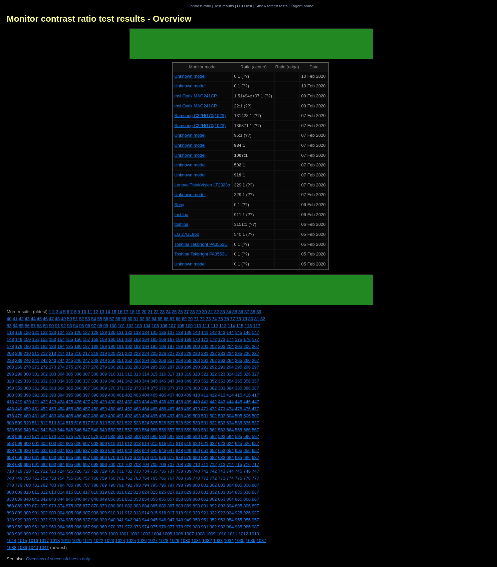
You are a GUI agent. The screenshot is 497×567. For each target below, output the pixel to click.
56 (105, 318)
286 (162, 367)
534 (230, 422)
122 (44, 332)
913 (137, 512)
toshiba (181, 214)
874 (61, 505)
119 (18, 332)
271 (35, 367)
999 (103, 533)
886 (162, 505)
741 (205, 471)
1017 (44, 540)
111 (206, 325)
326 (247, 374)
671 (120, 457)
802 (213, 485)
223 (137, 353)
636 (78, 450)
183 (52, 346)
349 (188, 381)
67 (172, 318)
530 (196, 422)
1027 (153, 540)
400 (111, 395)
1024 (120, 540)
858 (179, 499)
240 (27, 360)
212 (44, 353)
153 (52, 339)
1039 (22, 547)
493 (137, 415)
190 (111, 346)
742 (213, 471)
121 (35, 332)
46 (45, 318)
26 (180, 311)
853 (137, 499)
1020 (76, 540)
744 (230, 471)
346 (162, 381)
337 (86, 381)
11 (89, 311)
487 (86, 415)
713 (221, 464)
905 (69, 512)
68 (178, 318)
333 (52, 381)
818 (94, 492)
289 (188, 367)
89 (45, 325)
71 (196, 318)
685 (238, 457)
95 (81, 325)
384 (230, 388)
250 (111, 360)
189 (103, 346)
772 (213, 478)
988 (10, 533)
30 (204, 311)
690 (27, 464)
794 (145, 485)
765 (154, 478)
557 (171, 429)
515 (69, 422)
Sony (179, 204)
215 (69, 353)
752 (44, 478)
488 (94, 415)
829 (188, 492)
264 (230, 360)
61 (136, 318)
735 (154, 471)
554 (145, 429)
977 (171, 526)
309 (103, 374)
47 (51, 318)
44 (33, 318)
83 (9, 325)
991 (35, 533)
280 (111, 367)
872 (44, 505)
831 (205, 492)
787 (86, 485)
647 (171, 450)
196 (162, 346)
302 (44, 374)
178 (10, 346)
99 (105, 325)
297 (255, 367)
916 (162, 512)
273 (52, 367)
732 (129, 471)
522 (129, 422)
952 (213, 519)
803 (221, 485)
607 (86, 443)
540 (27, 429)
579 (103, 436)
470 (196, 408)
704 (145, 464)
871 (35, 505)
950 (196, 519)
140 (196, 332)
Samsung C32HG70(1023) (200, 115)
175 (238, 339)
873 (52, 505)
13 (101, 311)
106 (164, 325)
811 (35, 492)
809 (18, 492)
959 (18, 526)
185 (69, 346)
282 (129, 367)
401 (120, 395)
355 (238, 381)
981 (205, 526)
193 (137, 346)
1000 (113, 533)
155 (69, 339)
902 (44, 512)
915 (154, 512)
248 (94, 360)
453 (52, 408)
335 (69, 381)
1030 (185, 540)
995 (69, 533)
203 (221, 346)
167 (171, 339)
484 (61, 415)
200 (196, 346)
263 (221, 360)
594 (230, 436)
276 (78, 367)
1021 (87, 540)
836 (247, 492)
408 (179, 395)
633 (52, 450)
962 (44, 526)
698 (94, 464)
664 (61, 457)
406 (162, 395)
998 (94, 533)
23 (162, 311)
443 (221, 401)
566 (247, 429)
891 (205, 505)
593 (221, 436)
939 (103, 519)
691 (35, 464)
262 (213, 360)
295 (238, 367)
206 (247, 346)
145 (238, 332)
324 (230, 374)
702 (129, 464)
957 (255, 519)
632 (44, 450)
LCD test (244, 6)
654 (230, 450)
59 (123, 318)
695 (69, 464)
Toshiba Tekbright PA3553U (200, 244)
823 (137, 492)
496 (162, 415)
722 (44, 471)
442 (213, 401)
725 (69, 471)
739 (188, 471)
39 (258, 311)
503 (221, 415)
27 (186, 311)
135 (154, 332)
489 (103, 415)
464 (145, 408)
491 (120, 415)
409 (188, 395)
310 (111, 374)
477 (255, 408)
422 (44, 401)
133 (137, 332)
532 (213, 422)
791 (120, 485)
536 (247, 422)
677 (171, 457)
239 (18, 360)
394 (61, 395)
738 (179, 471)
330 (27, 381)
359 (18, 388)
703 (137, 464)
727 (86, 471)
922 (213, 512)
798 (179, 485)
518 (94, 422)
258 (179, 360)
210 (27, 353)
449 (18, 408)
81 (256, 318)
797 (171, 485)
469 (188, 408)
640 (111, 450)
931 (35, 519)
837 (255, 492)
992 (44, 533)
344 (145, 381)
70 (190, 318)
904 (61, 512)
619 (188, 443)
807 (255, 485)
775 (238, 478)
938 (94, 519)
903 (52, 512)
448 (10, 408)
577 (86, 436)
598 (10, 443)
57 (111, 318)
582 (129, 436)
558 (179, 429)
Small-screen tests (271, 6)
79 (244, 318)
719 (18, 471)
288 (179, 367)
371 (120, 388)
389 (18, 395)
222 (129, 353)
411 (205, 395)
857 (171, 499)
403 (137, 395)
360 (27, 388)
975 (154, 526)
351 (205, 381)
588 (179, 436)
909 (103, 512)
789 (103, 485)
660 (27, 457)
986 (247, 526)
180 (27, 346)
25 (174, 311)
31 (210, 311)
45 (39, 318)
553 (137, 429)
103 (138, 325)
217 (86, 353)
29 (198, 311)
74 (214, 318)
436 (162, 401)
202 (213, 346)
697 (86, 464)
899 (18, 512)
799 (188, 485)
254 (145, 360)
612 (129, 443)
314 (145, 374)
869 (18, 505)
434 (145, 401)
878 (94, 505)
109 (189, 325)
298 (10, 374)
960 (27, 526)
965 (69, 526)
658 (10, 457)
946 (162, 519)
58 (117, 318)
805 (238, 485)
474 (230, 408)
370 (111, 388)
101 (121, 325)
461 (120, 408)
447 (255, 401)
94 (75, 325)
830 (196, 492)
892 (213, 505)
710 (196, 464)
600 (27, 443)
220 (111, 353)
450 (27, 408)
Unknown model (189, 76)
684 (230, 457)
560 (196, 429)
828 (179, 492)
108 (180, 325)
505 (238, 415)
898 (10, 512)
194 (145, 346)
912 (129, 512)
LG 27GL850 (186, 234)
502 (213, 415)
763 (137, 478)
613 (137, 443)
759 (103, 478)
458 (94, 408)
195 (154, 346)
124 (61, 332)
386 (247, 388)
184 (61, 346)
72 (202, 318)
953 (221, 519)
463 (137, 408)
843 (52, 499)
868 (10, 505)
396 (78, 395)
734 (145, 471)
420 (27, 401)
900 (27, 512)
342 (129, 381)
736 (162, 471)
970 (111, 526)
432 (129, 401)
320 (196, 374)
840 (27, 499)
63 (148, 318)
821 (120, 492)
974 (145, 526)
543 (52, 429)
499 (188, 415)
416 (247, 395)
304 (61, 374)
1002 (135, 533)
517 (86, 422)
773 (221, 478)
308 (94, 374)
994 (61, 533)
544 (61, 429)
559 (188, 429)
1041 (44, 547)
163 (137, 339)
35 (234, 311)
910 (111, 512)
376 (162, 388)
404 (145, 395)
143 (221, 332)
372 (129, 388)
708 (179, 464)
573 (52, 436)
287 (171, 367)
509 (18, 422)
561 (205, 429)
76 (226, 318)
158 (94, 339)
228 (179, 353)
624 (230, 443)
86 (27, 325)
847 (86, 499)
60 (130, 318)
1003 (146, 533)
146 (247, 332)
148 (10, 339)
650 (196, 450)
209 (18, 353)
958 (10, 526)
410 (196, 395)
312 (129, 374)
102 (130, 325)
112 (214, 325)
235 (238, 353)
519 (103, 422)
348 (179, 381)
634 (61, 450)
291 (205, 367)
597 (255, 436)
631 (35, 450)
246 (78, 360)
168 (179, 339)
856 (162, 499)
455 (69, 408)
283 (137, 367)
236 (247, 353)
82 (262, 318)
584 (145, 436)
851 (120, 499)
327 (255, 374)
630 (27, 450)
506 (247, 415)
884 (145, 505)
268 (10, 367)
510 (27, 422)
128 (94, 332)
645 (154, 450)
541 (35, 429)
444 (230, 401)
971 (120, 526)
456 (78, 408)
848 (94, 499)
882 (129, 505)
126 (78, 332)
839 (18, 499)
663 (52, 457)
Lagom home (302, 6)
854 (145, 499)
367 (86, 388)
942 (129, 519)
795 (154, 485)
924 (230, 512)
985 (238, 526)
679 (188, 457)
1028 (164, 540)
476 (247, 408)
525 (154, 422)
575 (69, 436)
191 (120, 346)
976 (162, 526)
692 (44, 464)
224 (145, 353)
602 (44, 443)
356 (247, 381)
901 (35, 512)
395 (69, 395)
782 (44, 485)
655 (238, 450)
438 (179, 401)
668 (94, 457)
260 (196, 360)
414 (230, 395)
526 (162, 422)
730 (111, 471)
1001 (124, 533)
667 (86, 457)
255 (154, 360)
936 (78, 519)
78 (238, 318)
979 (188, 526)
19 (138, 311)
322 (213, 374)
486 (78, 415)
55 (99, 318)
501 (205, 415)
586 (162, 436)
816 (78, 492)
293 (221, 367)
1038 (11, 547)
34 (228, 311)
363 (52, 388)
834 (230, 492)
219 (103, 353)
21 (150, 311)
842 (44, 499)
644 (145, 450)
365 (69, 388)
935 (69, 519)
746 (247, 471)
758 (94, 478)
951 (205, 519)
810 (27, 492)
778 (10, 485)
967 (86, 526)
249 (103, 360)
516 (78, 422)
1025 (131, 540)
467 (171, 408)
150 (27, 339)
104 (147, 325)
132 (129, 332)
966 (78, 526)
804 (230, 485)
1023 (109, 540)
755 (69, 478)
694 (61, 464)
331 (35, 381)
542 (44, 429)
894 (230, 505)
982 (213, 526)
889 (188, 505)
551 (120, 429)
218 (94, 353)
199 (188, 346)
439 (188, 401)
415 (238, 395)
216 (78, 353)
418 (10, 401)
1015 (22, 540)
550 (111, 429)
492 (129, 415)
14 (107, 311)
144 (230, 332)
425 (69, 401)
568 (10, 436)
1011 (232, 533)
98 (99, 325)
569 (18, 436)
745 (238, 471)
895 (238, 505)
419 (18, 401)
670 (111, 457)
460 (111, 408)
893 (221, 505)
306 (78, 374)
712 (213, 464)
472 (213, 408)
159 (103, 339)
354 (230, 381)
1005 (167, 533)
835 (238, 492)
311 (120, 374)
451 (35, 408)
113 (223, 325)
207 (255, 346)
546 (78, 429)
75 (220, 318)
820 (111, 492)
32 (216, 311)
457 (86, 408)
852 (129, 499)
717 (255, 464)
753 (52, 478)
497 (171, 415)
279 (103, 367)
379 (188, 388)
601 (35, 443)
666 (78, 457)
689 (18, 464)
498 (179, 415)
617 (171, 443)
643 (137, 450)
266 (247, 360)
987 (255, 526)
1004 (156, 533)
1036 (250, 540)
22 (156, 311)
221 (120, 353)
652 (213, 450)
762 (129, 478)
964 (61, 526)
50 (69, 318)
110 (197, 325)
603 (52, 443)
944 (145, 519)
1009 (211, 533)
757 (86, 478)
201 (205, 346)
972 (129, 526)
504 (230, 415)
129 (103, 332)
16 (119, 311)
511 (35, 422)
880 (111, 505)
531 (205, 422)
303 (52, 374)
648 (179, 450)
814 (61, 492)
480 (27, 415)
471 (205, 408)
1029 (174, 540)
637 (86, 450)
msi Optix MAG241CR (195, 95)
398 (94, 395)
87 (33, 325)
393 (52, 395)
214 (61, 353)
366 (78, 388)
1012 (243, 533)
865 (238, 499)
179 (18, 346)
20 (144, 311)
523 (137, 422)
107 (172, 325)
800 (196, 485)
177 (255, 339)
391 (35, 395)
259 (188, 360)
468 (179, 408)
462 (129, 408)
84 (15, 325)
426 (78, 401)
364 (61, 388)
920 (196, 512)
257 (171, 360)
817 (86, 492)
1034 (229, 540)
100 (113, 325)
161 (120, 339)
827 (171, 492)
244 (61, 360)
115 (240, 325)
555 (154, 429)
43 (27, 318)
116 (248, 325)
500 (196, 415)
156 (78, 339)
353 (221, 381)
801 (205, 485)
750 (27, 478)
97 (93, 325)
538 (10, 429)
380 (196, 388)
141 (205, 332)
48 (57, 318)
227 (171, 353)
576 (78, 436)
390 (27, 395)
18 (132, 311)
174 (230, 339)
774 (230, 478)
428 (94, 401)
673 (137, 457)
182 (44, 346)
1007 (189, 533)
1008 (200, 533)
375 (154, 388)
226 (162, 353)
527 (171, 422)
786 (78, 485)
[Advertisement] (251, 44)
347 (171, 381)
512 (44, 422)
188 (94, 346)
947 (171, 519)
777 (255, 478)
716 (247, 464)
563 (221, 429)
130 (111, 332)
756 (78, 478)
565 (238, 429)
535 (238, 422)
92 (63, 325)
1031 (196, 540)
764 (145, 478)
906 (78, 512)
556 (162, 429)
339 (103, 381)
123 (52, 332)
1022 (98, 540)
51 (75, 318)
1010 (221, 533)
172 (213, 339)
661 (35, 457)
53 (87, 318)
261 (205, 360)
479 (18, 415)
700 (111, 464)
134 (145, 332)
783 (52, 485)
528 (179, 422)
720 (27, 471)
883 (137, 505)
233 (221, 353)
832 (213, 492)
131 (120, 332)
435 (154, 401)
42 (21, 318)
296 (247, 367)
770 (196, 478)
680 (196, 457)
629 (18, 450)
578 (94, 436)
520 (111, 422)
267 (255, 360)
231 (205, 353)
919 (188, 512)
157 (86, 339)
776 (247, 478)
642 (129, 450)
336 (78, 381)
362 (44, 388)
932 (44, 519)
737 (171, 471)
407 (171, 395)
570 (27, 436)
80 (250, 318)
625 (238, 443)
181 (35, 346)
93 (69, 325)
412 (213, 395)
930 (27, 519)
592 (213, 436)
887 (171, 505)
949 (188, 519)
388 (10, 395)
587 (171, 436)
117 (256, 325)
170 (196, 339)
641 (120, 450)
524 (145, 422)
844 (61, 499)
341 (120, 381)
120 (27, 332)
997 (86, 533)
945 (154, 519)
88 (39, 325)
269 (18, 367)
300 (27, 374)
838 (10, 499)
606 (78, 443)
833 (221, 492)
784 (61, 485)
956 (247, 519)
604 (61, 443)
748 (10, 478)
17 (125, 311)
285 (154, 367)
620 (196, 443)
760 (111, 478)
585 (154, 436)
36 (240, 311)
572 (44, 436)
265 (238, 360)
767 (171, 478)
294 (230, 367)
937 (86, 519)
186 (78, 346)
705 (154, 464)
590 (196, 436)
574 (61, 436)
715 (238, 464)
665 (69, 457)
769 (188, 478)
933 (52, 519)
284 (145, 367)
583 (137, 436)
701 (120, 464)
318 (179, 374)
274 (61, 367)
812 (44, 492)
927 (255, 512)
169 (188, 339)
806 (247, 485)
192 (129, 346)
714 (230, 464)
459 (103, 408)
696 (78, 464)
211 (35, 353)
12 (95, 311)
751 (35, 478)
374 (145, 388)
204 (230, 346)
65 (160, 318)
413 (221, 395)
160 (111, 339)
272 (44, 367)
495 (154, 415)
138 (179, 332)
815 (69, 492)
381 (205, 388)
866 (247, 499)
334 (61, 381)
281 (120, 367)
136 (162, 332)
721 (35, 471)
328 (10, 381)
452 (44, 408)
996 (78, 533)
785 (69, 485)
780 (27, 485)
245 (69, 360)
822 (129, 492)
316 (162, 374)
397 (86, 395)
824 (145, 492)
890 (196, 505)
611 (120, 443)
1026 (142, 540)
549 (103, 429)
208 (10, 353)
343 (137, 381)
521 (120, 422)
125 (69, 332)
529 (188, 422)
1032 (207, 540)
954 (230, 519)
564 (230, 429)
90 (51, 325)
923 (221, 512)
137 (171, 332)
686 (247, 457)
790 (111, 485)
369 (103, 388)
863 (221, 499)
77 (232, 318)
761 (120, 478)
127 (86, 332)
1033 (218, 540)
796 (162, 485)
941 (120, 519)
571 (35, 436)
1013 (254, 533)
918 (179, 512)
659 (18, 457)
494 (145, 415)
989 (18, 533)
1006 (178, 533)
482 (44, 415)
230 (196, 353)
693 (52, 464)
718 (10, 471)
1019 (66, 540)
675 (154, 457)
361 (35, 388)
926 (247, 512)
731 (120, 471)
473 (221, 408)
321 (205, 374)
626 (247, 443)
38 (252, 311)
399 (103, 395)
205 (238, 346)
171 (205, 339)
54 (93, 318)
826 (162, 492)
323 (221, 374)
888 (179, 505)
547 (86, 429)
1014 (11, 540)
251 (120, 360)
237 (255, 353)
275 (69, 367)
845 (69, 499)
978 (179, 526)
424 (61, 401)
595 (238, 436)
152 (44, 339)
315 (154, 374)
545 (69, 429)
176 (247, 339)
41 (15, 318)
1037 (261, 540)
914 (145, 512)
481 (35, 415)
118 (10, 332)
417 (255, 395)
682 (213, 457)
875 (69, 505)
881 (120, 505)
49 (63, 318)
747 (255, 471)
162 (129, 339)
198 (179, 346)
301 (35, 374)
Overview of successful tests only (58, 558)
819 (103, 492)
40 (9, 318)
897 (255, 505)
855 (154, 499)
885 (154, 505)
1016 (33, 540)
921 (205, 512)
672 (129, 457)
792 (129, 485)
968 (94, 526)
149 (18, 339)
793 (137, 485)
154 (61, 339)
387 (255, 388)
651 (205, 450)
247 (86, 360)
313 (137, 374)
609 (103, 443)
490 (111, 415)
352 (213, 381)
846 (78, 499)
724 (61, 471)
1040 (33, 547)
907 (86, 512)
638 (94, 450)
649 (188, 450)
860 (196, 499)
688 (10, 464)
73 (208, 318)
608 (94, 443)
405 (154, 395)
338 (94, 381)
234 (230, 353)
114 (231, 325)
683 (221, 457)
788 (94, 485)
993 (52, 533)
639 (103, 450)
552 (129, 429)
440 (196, 401)
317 (171, 374)
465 (154, 408)
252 (129, 360)
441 (205, 401)
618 (179, 443)
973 (137, 526)
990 (27, 533)
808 (10, 492)
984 (230, 526)
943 (137, 519)
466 (162, 408)
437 (171, 401)
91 (57, 325)
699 (103, 464)
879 (103, 505)
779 (18, 485)
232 (213, 353)
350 (196, 381)
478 (10, 415)
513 (52, 422)
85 (21, 325)
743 (221, 471)
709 (188, 464)
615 (154, 443)
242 (44, 360)
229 (188, 353)
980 (196, 526)
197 (171, 346)
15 (113, 311)
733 (137, 471)
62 (142, 318)
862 (213, 499)
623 (221, 443)
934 (61, 519)
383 (221, 388)
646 (162, 450)
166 (162, 339)
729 (103, 471)
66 (166, 318)
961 (35, 526)
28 (192, 311)
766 (162, 478)
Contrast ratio (199, 6)
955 (238, 519)
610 (111, 443)
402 (129, 395)
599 (18, 443)
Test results (224, 6)
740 (196, 471)
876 (78, 505)
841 (35, 499)
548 (94, 429)
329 (18, 381)
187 (86, 346)
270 (27, 367)
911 (120, 512)
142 (213, 332)
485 (69, 415)
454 (61, 408)
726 (78, 471)
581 (120, 436)
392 (44, 395)
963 (52, 526)
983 (221, 526)
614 (145, 443)
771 (205, 478)
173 (221, 339)
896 (247, 505)
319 (188, 374)
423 (52, 401)
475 (238, 408)
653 (221, 450)
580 (111, 436)
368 (94, 388)
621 (205, 443)
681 (205, 457)
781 (35, 485)
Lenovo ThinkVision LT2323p (202, 184)
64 (154, 318)
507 (255, 415)
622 (213, 443)
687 (255, 457)
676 (162, 457)
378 (179, 388)
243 (52, 360)
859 (188, 499)
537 (255, 422)
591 (205, 436)
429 (103, 401)
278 (94, 367)
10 (83, 311)
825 (154, 492)
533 (221, 422)
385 (238, 388)
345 (154, 381)
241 (35, 360)
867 (255, 499)
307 (86, 374)
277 (86, 367)
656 (247, 450)
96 (87, 325)
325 (238, 374)
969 (103, 526)
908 (94, 512)
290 (196, 367)
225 (154, 353)
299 (18, 374)
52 (81, 318)
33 (222, 311)
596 (247, 436)
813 (52, 492)
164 (145, 339)
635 (69, 450)
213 (52, 353)
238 (10, 360)
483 (52, 415)
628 (10, 450)
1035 (239, 540)
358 (10, 388)
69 (184, 318)
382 (213, 388)
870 (27, 505)
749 (18, 478)
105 (155, 325)
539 (18, 429)
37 (246, 311)
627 (255, 443)
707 (171, 464)
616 (162, 443)
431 (120, 401)
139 (188, 332)
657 (255, 450)
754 (61, 478)
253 (137, 360)
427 (86, 401)
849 (103, 499)
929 (18, 519)
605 (69, 443)
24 (168, 311)
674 (145, 457)
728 (94, 471)
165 (154, 339)
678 (179, 457)
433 (137, 401)
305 (69, 374)
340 (111, 381)
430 (111, 401)
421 (35, 401)
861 (205, 499)
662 (44, 457)
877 (86, 505)
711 (205, 464)
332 (44, 381)
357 (255, 381)
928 (10, 519)
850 (111, 499)
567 (255, 429)
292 (213, 367)
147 (255, 332)
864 (230, 499)
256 (162, 360)
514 (61, 422)
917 (171, 512)
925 (238, 512)
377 (171, 388)
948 (179, 519)
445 (238, 401)
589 (188, 436)
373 (137, 388)
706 (162, 464)
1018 (55, 540)
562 (213, 429)
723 (52, 471)
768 (179, 478)
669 (103, 457)
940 (111, 519)
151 (35, 339)
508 (10, 422)
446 (247, 401)
